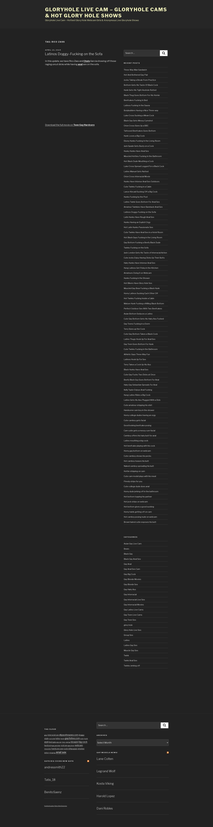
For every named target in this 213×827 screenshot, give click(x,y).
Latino (127, 640)
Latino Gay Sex (130, 645)
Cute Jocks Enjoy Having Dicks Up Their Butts (144, 258)
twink (62, 738)
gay (45, 735)
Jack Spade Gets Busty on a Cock (139, 146)
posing (68, 742)
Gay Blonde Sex (131, 584)
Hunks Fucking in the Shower (137, 278)
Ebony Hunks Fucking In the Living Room (142, 141)
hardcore (48, 745)
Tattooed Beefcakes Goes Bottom (140, 131)
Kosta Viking (105, 783)
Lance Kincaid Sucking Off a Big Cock (140, 192)
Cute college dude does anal (136, 486)
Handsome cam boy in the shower (139, 410)
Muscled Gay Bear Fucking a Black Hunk (142, 288)
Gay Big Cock (130, 574)
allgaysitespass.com (68, 735)
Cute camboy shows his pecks (137, 456)
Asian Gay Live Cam (133, 543)
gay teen (71, 745)
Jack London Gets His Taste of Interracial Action (145, 253)
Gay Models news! (107, 752)
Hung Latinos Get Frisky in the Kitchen (141, 268)
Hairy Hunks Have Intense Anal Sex (139, 263)
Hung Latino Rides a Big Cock (137, 395)
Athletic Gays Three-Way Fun (137, 354)
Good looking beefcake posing (137, 425)
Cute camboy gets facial (135, 420)
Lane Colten (105, 759)
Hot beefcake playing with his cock (139, 446)
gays (75, 749)
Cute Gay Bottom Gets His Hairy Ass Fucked (144, 319)
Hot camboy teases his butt (136, 461)
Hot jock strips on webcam (136, 501)
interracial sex (53, 735)
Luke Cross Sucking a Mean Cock (139, 115)
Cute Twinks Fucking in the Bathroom (141, 349)
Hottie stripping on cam (134, 471)
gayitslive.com (72, 738)
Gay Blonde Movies (132, 579)
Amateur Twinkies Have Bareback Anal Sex (143, 207)
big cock (83, 741)
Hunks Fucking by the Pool (136, 197)
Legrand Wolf (106, 771)
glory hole (128, 625)
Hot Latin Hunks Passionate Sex (138, 227)
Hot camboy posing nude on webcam (140, 517)
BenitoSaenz (53, 792)
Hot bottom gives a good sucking (139, 506)
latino (58, 738)
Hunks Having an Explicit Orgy (137, 222)
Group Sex (128, 635)
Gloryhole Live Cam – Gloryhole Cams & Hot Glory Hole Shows (106, 13)
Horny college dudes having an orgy (140, 415)
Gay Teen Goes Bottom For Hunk (139, 344)
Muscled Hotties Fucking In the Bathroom (143, 156)
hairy (63, 742)
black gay (52, 742)
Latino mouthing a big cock (136, 440)
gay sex (59, 742)
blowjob (74, 742)
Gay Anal (127, 564)
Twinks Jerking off (132, 665)
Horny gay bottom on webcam (137, 451)
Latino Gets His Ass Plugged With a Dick (142, 400)
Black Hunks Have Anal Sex (136, 369)
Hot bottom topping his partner (138, 496)
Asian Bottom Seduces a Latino (138, 314)
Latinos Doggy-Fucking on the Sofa (73, 54)
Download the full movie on (70, 125)
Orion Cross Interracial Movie (137, 176)
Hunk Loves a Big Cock (134, 136)
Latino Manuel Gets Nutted (136, 171)
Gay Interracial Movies (134, 604)
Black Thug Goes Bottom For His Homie (142, 95)
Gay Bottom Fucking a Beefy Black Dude (142, 242)
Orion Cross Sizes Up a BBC (136, 125)
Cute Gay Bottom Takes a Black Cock (141, 334)
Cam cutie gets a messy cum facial (139, 430)
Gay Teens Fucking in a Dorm (137, 324)
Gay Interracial (130, 594)
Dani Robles (105, 808)
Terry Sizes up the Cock (134, 329)
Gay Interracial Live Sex (134, 599)
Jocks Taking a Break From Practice (140, 80)
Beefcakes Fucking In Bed (136, 100)
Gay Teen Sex (130, 620)
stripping (52, 753)
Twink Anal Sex (130, 660)
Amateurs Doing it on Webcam (138, 273)
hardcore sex (57, 749)
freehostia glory (49, 806)
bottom (46, 753)
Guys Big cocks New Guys (59, 761)
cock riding (68, 749)
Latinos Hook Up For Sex (135, 359)
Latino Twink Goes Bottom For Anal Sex (142, 202)
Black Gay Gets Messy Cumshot (138, 120)
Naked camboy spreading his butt (139, 466)
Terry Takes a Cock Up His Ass (137, 364)
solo (82, 738)
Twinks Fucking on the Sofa (136, 247)
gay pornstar (56, 745)
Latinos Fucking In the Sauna (137, 105)
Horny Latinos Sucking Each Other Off (141, 293)
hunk (86, 738)
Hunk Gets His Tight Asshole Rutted (140, 90)
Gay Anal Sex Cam (132, 569)
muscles (47, 749)
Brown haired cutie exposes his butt (140, 522)
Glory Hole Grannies (60, 806)
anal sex (61, 752)
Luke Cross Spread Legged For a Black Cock (144, 166)
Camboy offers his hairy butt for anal (140, 435)
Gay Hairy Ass (130, 589)
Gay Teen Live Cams (133, 615)
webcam (79, 745)
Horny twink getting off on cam (138, 512)
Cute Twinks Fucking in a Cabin (137, 186)
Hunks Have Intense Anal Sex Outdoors (141, 181)
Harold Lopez (106, 796)
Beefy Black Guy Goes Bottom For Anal (141, 380)
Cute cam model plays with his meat (140, 476)
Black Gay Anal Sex (132, 559)
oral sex (64, 745)
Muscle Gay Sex (131, 650)
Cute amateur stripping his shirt (138, 405)
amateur (81, 749)
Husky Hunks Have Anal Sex (136, 151)
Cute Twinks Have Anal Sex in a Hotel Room (143, 232)
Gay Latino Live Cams (133, 609)
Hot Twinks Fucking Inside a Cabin (139, 298)
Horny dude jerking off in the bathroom (141, 491)
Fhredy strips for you (133, 481)
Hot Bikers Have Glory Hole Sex (138, 283)
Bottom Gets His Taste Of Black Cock (141, 85)
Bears (126, 549)
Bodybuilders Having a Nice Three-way (141, 110)
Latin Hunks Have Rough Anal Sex (139, 217)
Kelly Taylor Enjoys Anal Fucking (138, 390)
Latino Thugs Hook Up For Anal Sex (139, 339)
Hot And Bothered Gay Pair (136, 75)
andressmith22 (54, 767)
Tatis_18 (49, 779)
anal (46, 742)
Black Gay (128, 554)
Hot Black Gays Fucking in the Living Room (143, 237)
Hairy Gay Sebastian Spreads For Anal (140, 385)
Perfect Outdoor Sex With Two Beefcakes (143, 308)
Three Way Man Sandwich (135, 70)
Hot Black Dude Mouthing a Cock (139, 161)
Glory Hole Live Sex (132, 630)
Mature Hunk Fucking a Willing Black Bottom (144, 303)
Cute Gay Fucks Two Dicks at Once (139, 374)
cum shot (52, 738)
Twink (126, 655)
